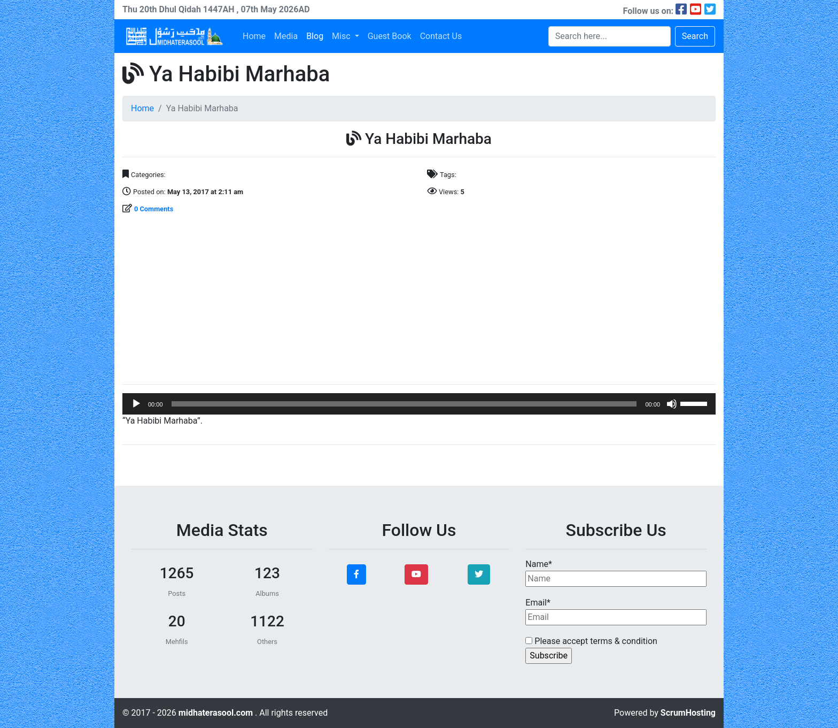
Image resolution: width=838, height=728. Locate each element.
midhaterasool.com (217, 713)
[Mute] (671, 404)
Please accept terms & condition (591, 641)
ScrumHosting (688, 713)
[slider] (404, 404)
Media (286, 36)
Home (254, 36)
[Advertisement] (419, 301)
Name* (616, 573)
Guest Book (390, 36)
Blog (314, 36)
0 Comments (153, 209)
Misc (342, 36)
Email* (616, 611)
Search (695, 36)
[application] (419, 404)
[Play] (136, 404)
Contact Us (441, 36)
